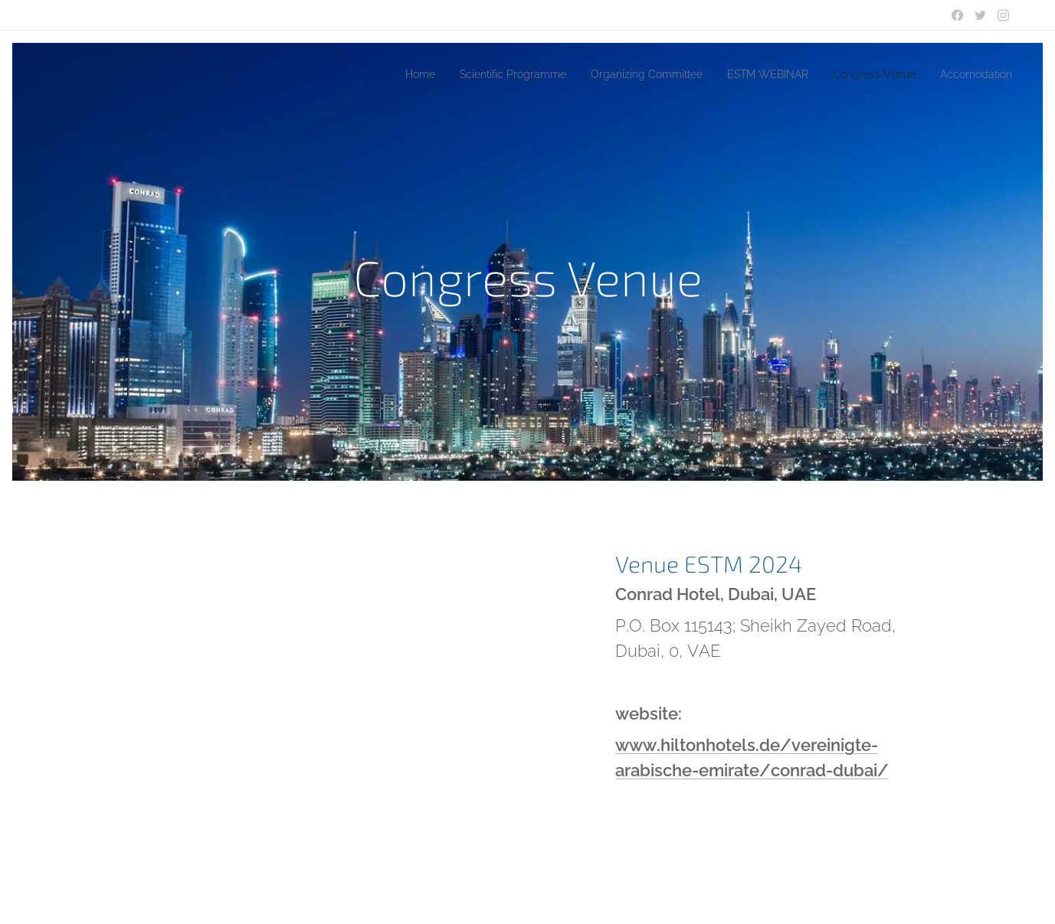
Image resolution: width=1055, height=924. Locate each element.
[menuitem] (367, 74)
